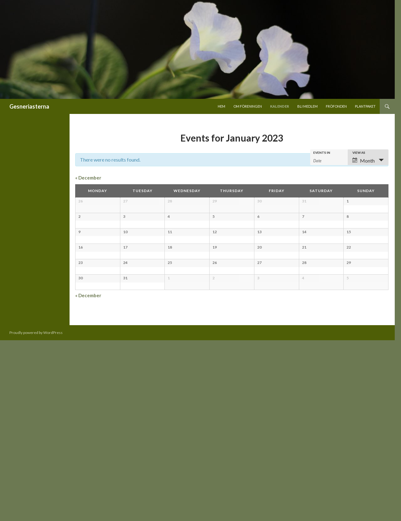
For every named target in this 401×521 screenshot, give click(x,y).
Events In (321, 152)
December (88, 177)
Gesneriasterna (29, 106)
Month (363, 161)
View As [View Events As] (358, 152)
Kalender (279, 106)
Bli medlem (307, 106)
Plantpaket (365, 106)
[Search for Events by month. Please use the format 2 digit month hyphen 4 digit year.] (329, 160)
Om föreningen (247, 106)
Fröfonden (336, 106)
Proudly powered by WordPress (36, 513)
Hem (221, 106)
